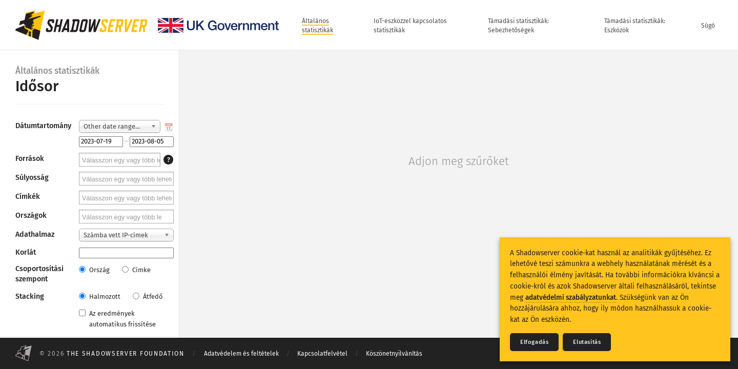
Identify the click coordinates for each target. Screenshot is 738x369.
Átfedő (147, 296)
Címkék (27, 196)
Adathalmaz (34, 234)
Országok (31, 215)
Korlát (25, 252)
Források (29, 158)
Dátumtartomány (43, 125)
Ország (94, 270)
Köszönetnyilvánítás (394, 353)
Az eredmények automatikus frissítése (117, 319)
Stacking (29, 296)
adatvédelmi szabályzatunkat (570, 297)
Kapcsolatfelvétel (322, 353)
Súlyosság (32, 177)
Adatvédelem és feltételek (241, 353)
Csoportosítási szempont (39, 273)
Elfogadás (534, 342)
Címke (136, 270)
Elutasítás (587, 342)
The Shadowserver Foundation (125, 353)
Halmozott (99, 296)
